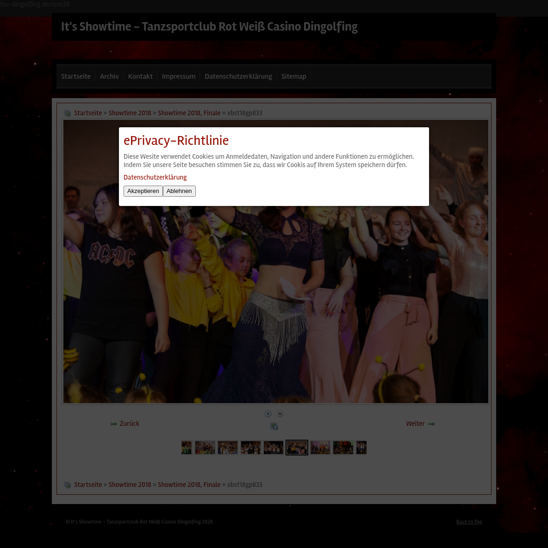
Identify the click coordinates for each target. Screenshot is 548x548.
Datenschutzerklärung (155, 177)
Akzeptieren (143, 190)
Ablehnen (179, 190)
